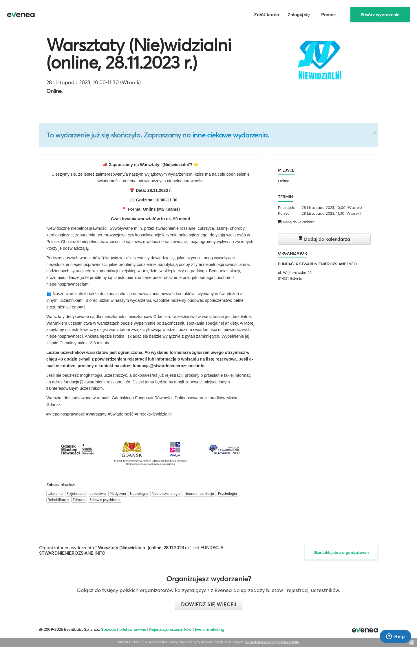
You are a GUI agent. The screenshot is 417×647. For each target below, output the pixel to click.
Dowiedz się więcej (208, 604)
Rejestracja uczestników (170, 629)
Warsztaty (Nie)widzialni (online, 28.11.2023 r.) (138, 53)
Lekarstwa (97, 493)
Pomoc (328, 14)
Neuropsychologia (166, 493)
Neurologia (139, 493)
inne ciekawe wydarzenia (230, 134)
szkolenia (55, 493)
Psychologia (227, 493)
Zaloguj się (299, 14)
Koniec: (284, 213)
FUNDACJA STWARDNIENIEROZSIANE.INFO (317, 264)
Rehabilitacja (58, 499)
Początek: (286, 207)
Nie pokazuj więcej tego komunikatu (272, 642)
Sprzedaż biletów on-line (123, 629)
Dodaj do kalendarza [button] (296, 222)
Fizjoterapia (76, 493)
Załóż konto (266, 14)
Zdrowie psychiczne (104, 499)
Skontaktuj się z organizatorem (341, 552)
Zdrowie (79, 499)
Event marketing (209, 629)
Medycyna (118, 493)
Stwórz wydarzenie (380, 14)
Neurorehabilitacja (199, 493)
